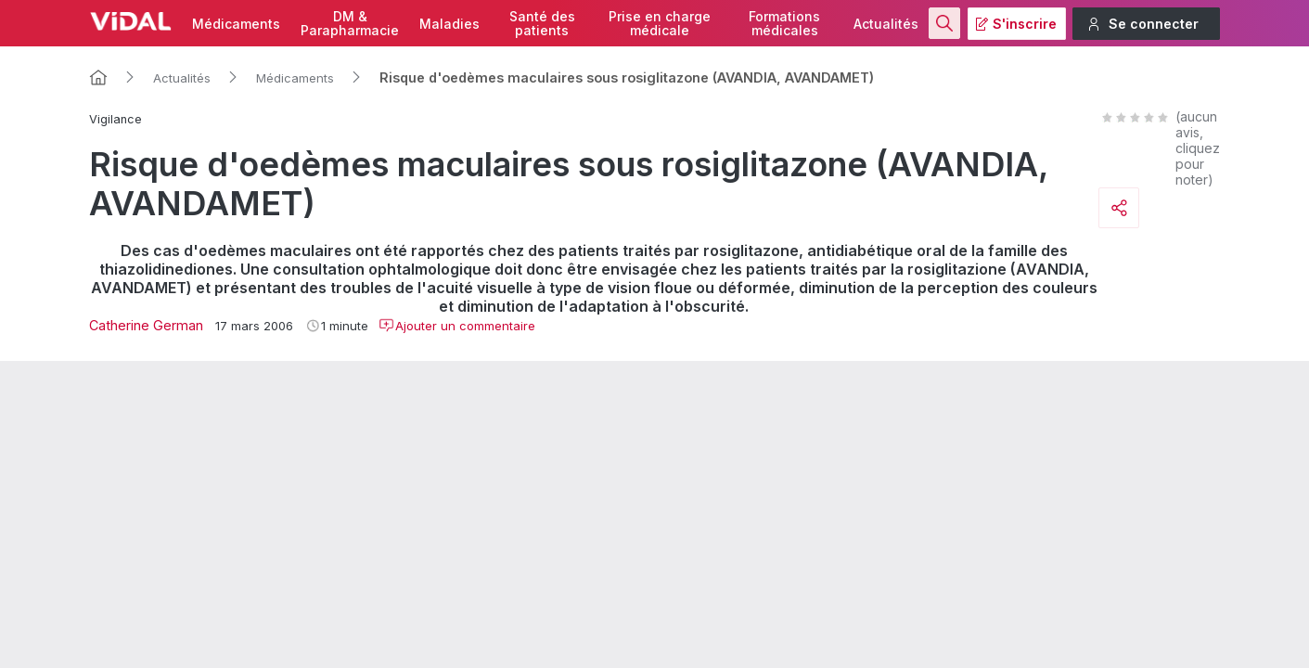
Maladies (449, 24)
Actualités (885, 24)
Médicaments (236, 24)
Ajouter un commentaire (457, 325)
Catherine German (146, 325)
